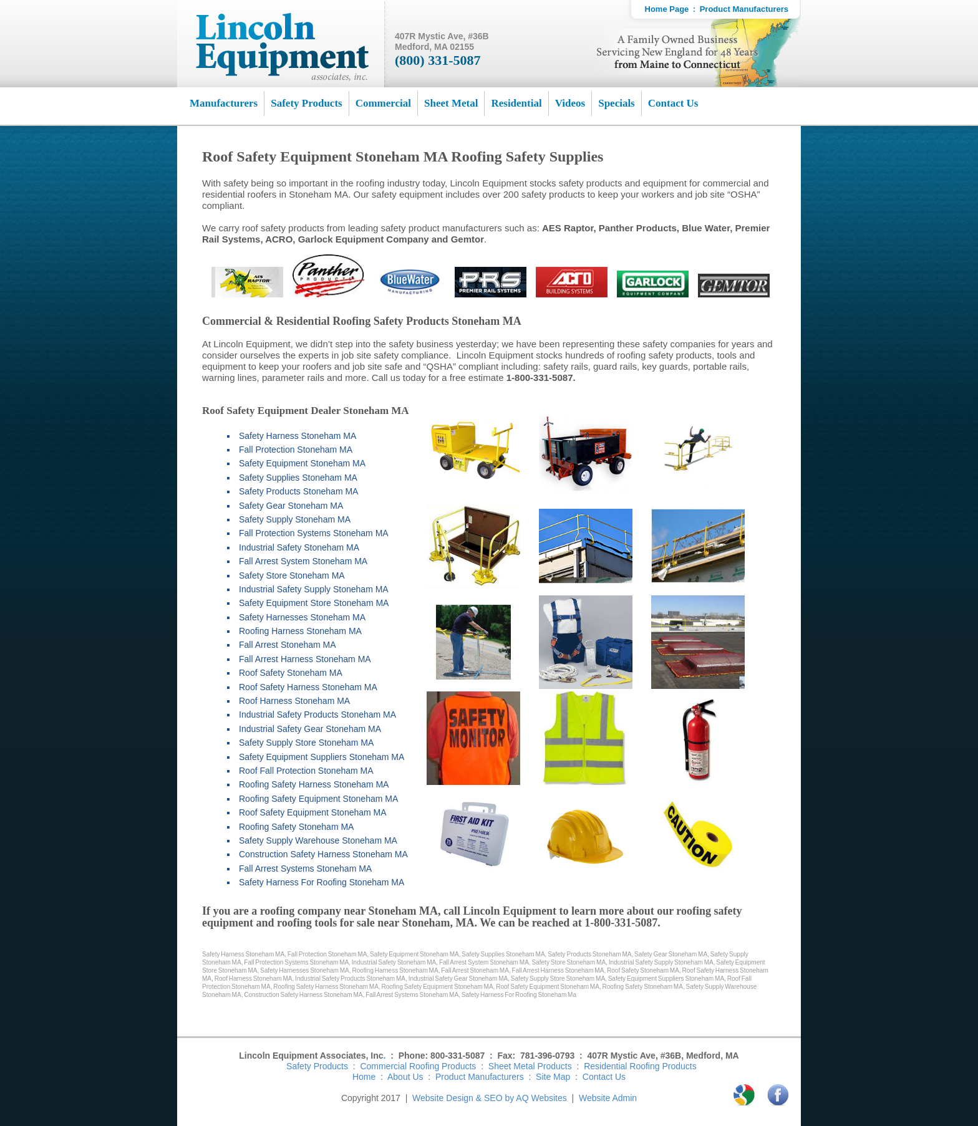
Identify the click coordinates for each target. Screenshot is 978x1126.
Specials (616, 103)
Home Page (667, 9)
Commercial (383, 103)
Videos (570, 103)
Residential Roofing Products (640, 1066)
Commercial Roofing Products (418, 1066)
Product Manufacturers (744, 9)
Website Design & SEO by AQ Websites (489, 1098)
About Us (405, 1077)
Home (363, 1077)
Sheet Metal (451, 103)
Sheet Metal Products (530, 1066)
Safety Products (306, 103)
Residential (516, 103)
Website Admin (608, 1098)
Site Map (553, 1077)
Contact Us (673, 103)
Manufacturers (224, 103)
